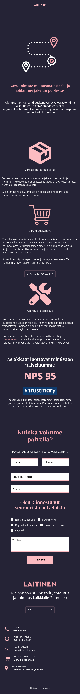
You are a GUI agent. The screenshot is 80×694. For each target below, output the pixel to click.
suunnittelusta (10, 339)
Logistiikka (21, 530)
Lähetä (40, 560)
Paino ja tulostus (54, 525)
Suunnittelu (49, 519)
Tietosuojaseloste (40, 688)
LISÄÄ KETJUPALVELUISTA (40, 274)
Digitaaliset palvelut (26, 525)
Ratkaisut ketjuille (25, 519)
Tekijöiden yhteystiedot (40, 609)
